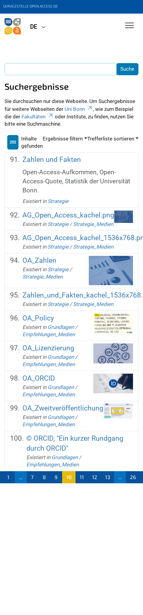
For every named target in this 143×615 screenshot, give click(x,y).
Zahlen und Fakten (51, 160)
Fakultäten (38, 117)
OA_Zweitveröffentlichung (62, 408)
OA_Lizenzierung (48, 348)
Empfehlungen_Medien (48, 334)
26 (133, 477)
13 (107, 477)
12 (94, 477)
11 (82, 477)
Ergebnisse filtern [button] (63, 139)
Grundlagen (61, 327)
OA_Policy (38, 318)
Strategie (58, 201)
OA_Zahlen (39, 260)
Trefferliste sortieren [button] (110, 139)
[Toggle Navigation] (129, 26)
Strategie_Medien (93, 224)
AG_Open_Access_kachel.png (68, 215)
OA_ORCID (38, 378)
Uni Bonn (79, 109)
